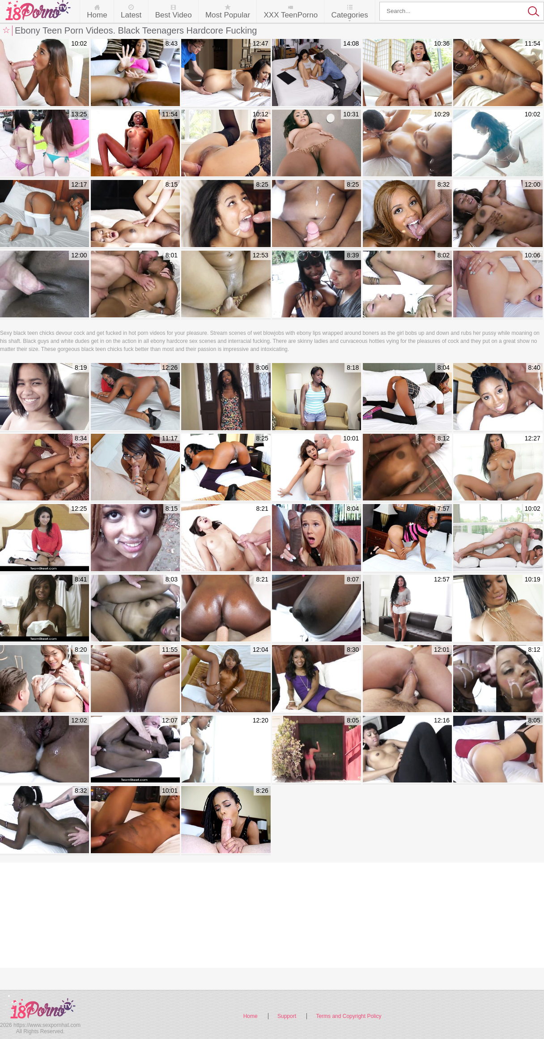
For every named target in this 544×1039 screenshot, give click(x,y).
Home (97, 15)
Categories (349, 15)
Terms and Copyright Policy (348, 1016)
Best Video (173, 15)
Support (286, 1016)
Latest (131, 15)
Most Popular (227, 15)
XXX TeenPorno (291, 15)
